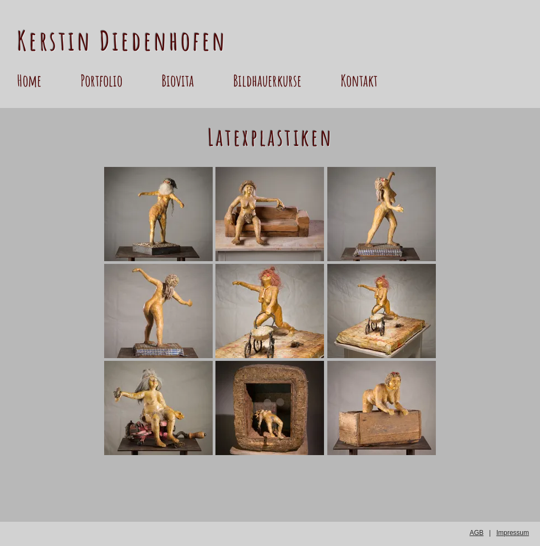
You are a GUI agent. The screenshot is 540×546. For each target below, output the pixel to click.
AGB (476, 533)
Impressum (512, 533)
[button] (115, 80)
